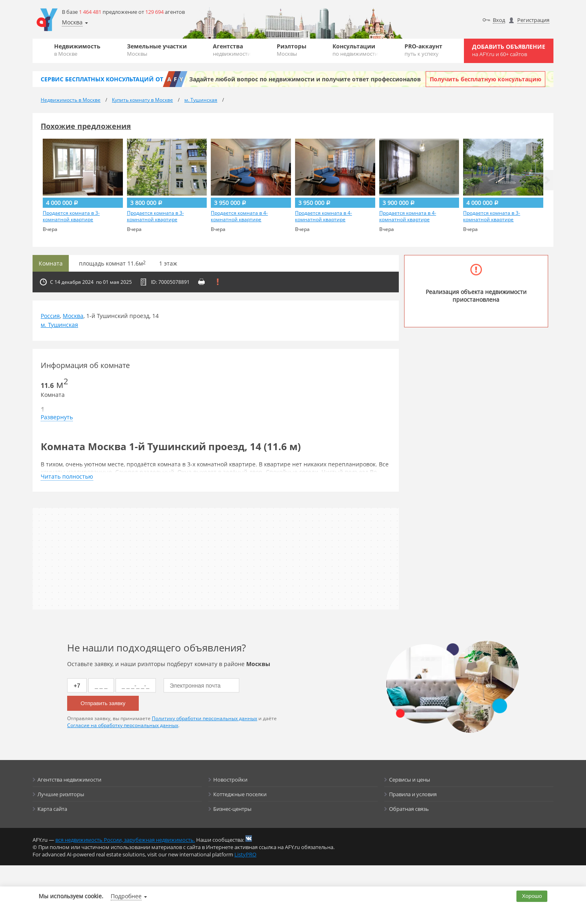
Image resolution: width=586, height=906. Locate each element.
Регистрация (533, 20)
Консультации (355, 49)
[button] (547, 180)
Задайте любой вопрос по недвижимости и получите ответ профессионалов (305, 79)
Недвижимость (77, 49)
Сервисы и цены (409, 779)
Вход (499, 20)
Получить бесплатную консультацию (485, 79)
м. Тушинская (59, 325)
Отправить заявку (103, 703)
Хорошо (532, 896)
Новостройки (230, 779)
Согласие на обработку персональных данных (122, 725)
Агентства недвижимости (69, 779)
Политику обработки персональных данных (204, 718)
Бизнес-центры (232, 808)
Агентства (232, 49)
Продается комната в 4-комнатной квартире (239, 216)
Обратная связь (409, 808)
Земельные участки (157, 49)
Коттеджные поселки (240, 794)
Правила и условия (413, 794)
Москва (73, 316)
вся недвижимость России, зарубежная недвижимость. (125, 839)
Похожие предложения (86, 126)
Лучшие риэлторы (60, 794)
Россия (50, 316)
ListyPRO (245, 854)
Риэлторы (291, 49)
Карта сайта (52, 808)
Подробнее (126, 896)
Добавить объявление (508, 50)
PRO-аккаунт (423, 49)
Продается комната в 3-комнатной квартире (71, 216)
